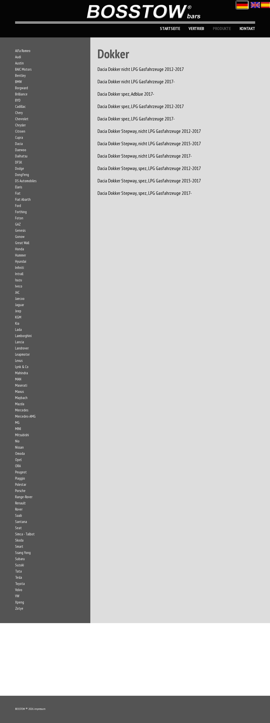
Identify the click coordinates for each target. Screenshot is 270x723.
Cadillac (20, 106)
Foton (19, 218)
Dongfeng (22, 174)
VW (17, 596)
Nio (17, 441)
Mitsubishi (22, 435)
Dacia (19, 143)
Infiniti (19, 267)
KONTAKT (247, 28)
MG (17, 422)
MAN (18, 379)
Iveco (18, 286)
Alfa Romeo (22, 50)
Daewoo (20, 149)
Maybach (21, 397)
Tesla (18, 577)
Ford (18, 205)
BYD (18, 100)
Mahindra (21, 373)
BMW (18, 81)
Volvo (18, 589)
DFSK (18, 162)
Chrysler (20, 125)
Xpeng (19, 602)
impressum (40, 709)
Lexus (19, 360)
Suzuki (19, 565)
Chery (19, 112)
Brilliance (21, 94)
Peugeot (21, 472)
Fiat (18, 193)
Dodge (19, 168)
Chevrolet (21, 118)
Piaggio (20, 478)
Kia (17, 323)
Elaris (18, 187)
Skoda (19, 540)
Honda (19, 249)
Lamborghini (23, 335)
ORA (18, 465)
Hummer (20, 255)
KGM (18, 317)
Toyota (20, 583)
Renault (20, 503)
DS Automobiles (25, 180)
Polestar (20, 484)
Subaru (20, 558)
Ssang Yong (23, 552)
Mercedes (21, 410)
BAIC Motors (23, 69)
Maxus (19, 391)
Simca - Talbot (25, 534)
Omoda (20, 453)
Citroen (20, 131)
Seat (18, 527)
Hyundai (20, 261)
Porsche (20, 490)
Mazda (19, 404)
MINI (18, 428)
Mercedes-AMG (25, 416)
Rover (19, 509)
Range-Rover (23, 496)
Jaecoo (20, 298)
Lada (18, 329)
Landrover (22, 348)
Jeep (18, 311)
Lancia (19, 342)
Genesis (20, 230)
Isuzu (18, 280)
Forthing (21, 211)
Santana (21, 521)
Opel (18, 459)
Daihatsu (21, 156)
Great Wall (22, 242)
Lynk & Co (21, 366)
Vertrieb (196, 28)
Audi (18, 57)
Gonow (20, 236)
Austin (19, 63)
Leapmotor (22, 354)
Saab (18, 515)
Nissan (19, 447)
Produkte (222, 28)
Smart (19, 546)
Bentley (20, 75)
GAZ (18, 224)
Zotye (19, 608)
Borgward (21, 88)
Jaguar (19, 304)
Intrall (19, 273)
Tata (18, 571)
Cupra (19, 137)
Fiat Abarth (23, 199)
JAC (17, 292)
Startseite (170, 28)
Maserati (21, 385)
